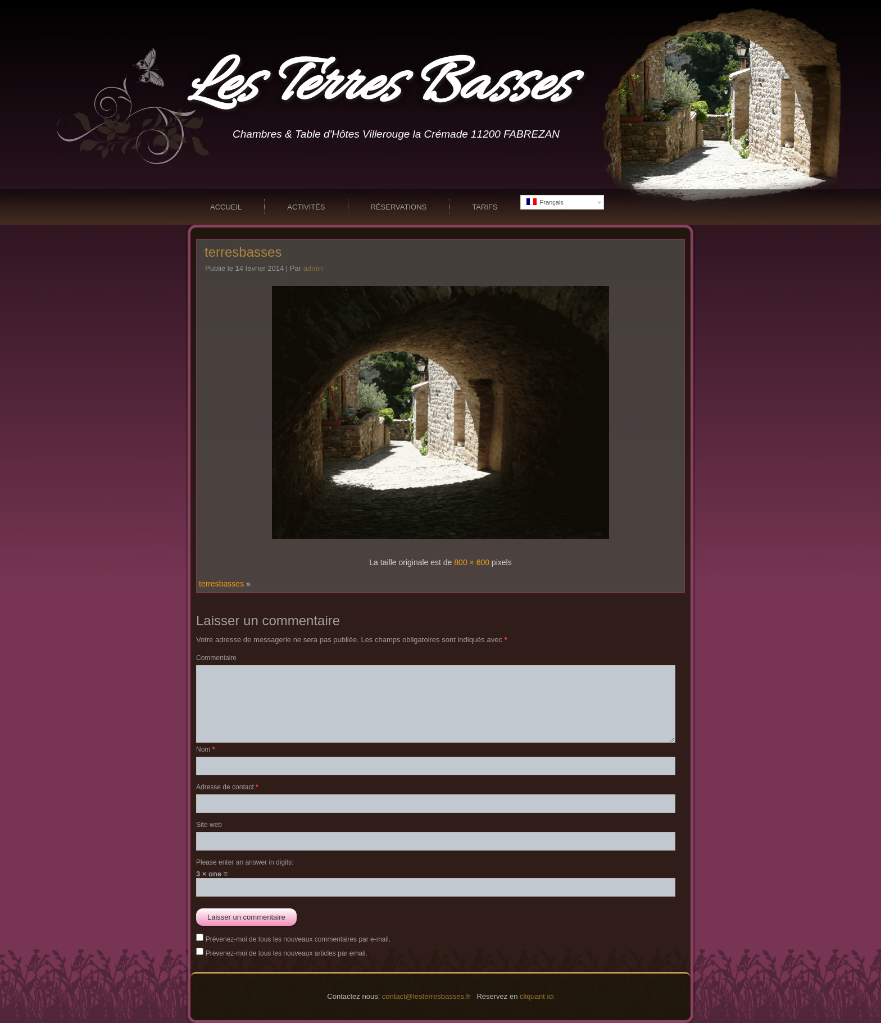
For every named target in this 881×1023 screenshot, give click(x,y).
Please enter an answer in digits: (244, 862)
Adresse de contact (227, 787)
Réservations (399, 207)
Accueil (226, 207)
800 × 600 (471, 562)
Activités (306, 207)
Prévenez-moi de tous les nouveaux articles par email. (286, 953)
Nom (205, 749)
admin (313, 268)
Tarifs (484, 207)
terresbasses (243, 252)
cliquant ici (537, 996)
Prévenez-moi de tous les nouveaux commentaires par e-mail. (298, 939)
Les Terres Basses (379, 86)
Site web (209, 825)
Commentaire (216, 658)
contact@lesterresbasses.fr (426, 996)
